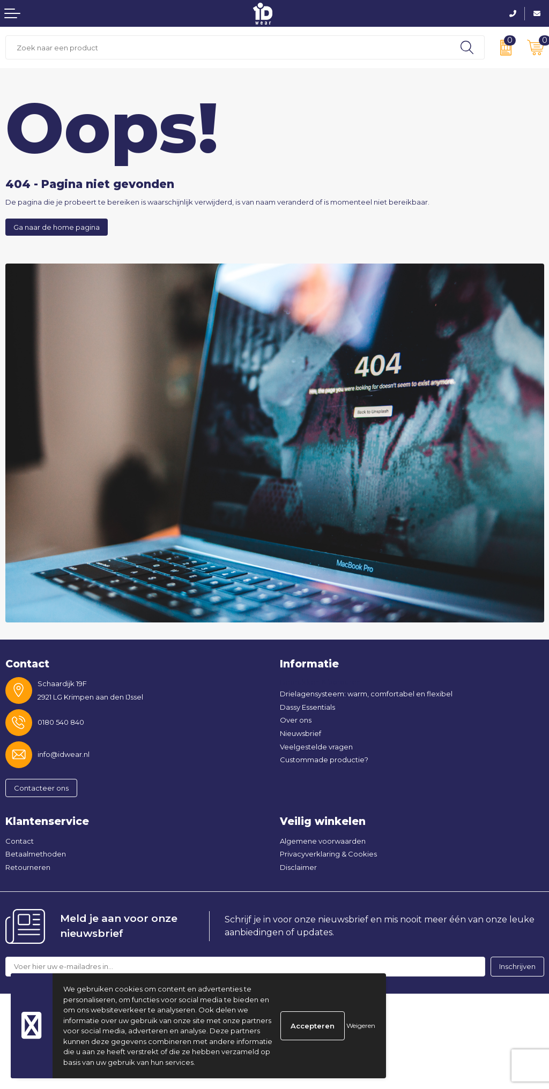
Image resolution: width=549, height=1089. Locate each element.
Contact (19, 841)
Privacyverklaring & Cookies (328, 854)
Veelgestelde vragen (316, 746)
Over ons (295, 720)
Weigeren (360, 1026)
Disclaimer (298, 867)
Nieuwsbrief (300, 733)
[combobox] (227, 47)
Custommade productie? (324, 759)
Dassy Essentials (307, 707)
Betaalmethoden (35, 854)
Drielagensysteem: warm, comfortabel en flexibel (366, 693)
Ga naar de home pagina (56, 227)
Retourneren (27, 867)
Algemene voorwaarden (323, 841)
